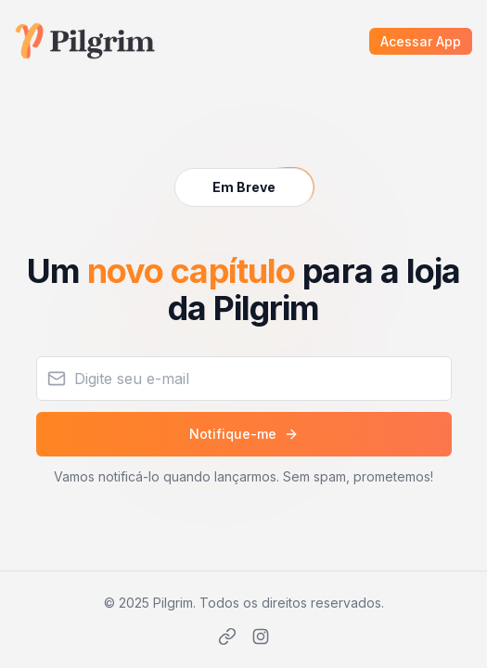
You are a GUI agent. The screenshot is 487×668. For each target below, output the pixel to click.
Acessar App (420, 41)
